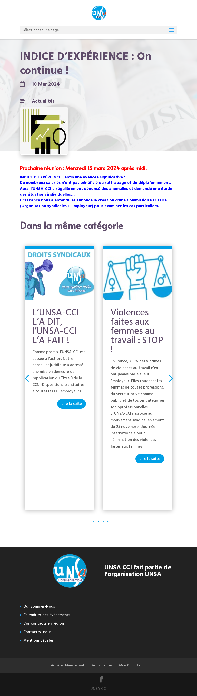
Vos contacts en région (43, 623)
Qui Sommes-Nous (39, 606)
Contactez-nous (37, 632)
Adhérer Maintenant (68, 665)
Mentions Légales (38, 640)
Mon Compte (129, 665)
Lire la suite (71, 403)
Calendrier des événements (46, 615)
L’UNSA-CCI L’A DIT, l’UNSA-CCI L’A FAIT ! (55, 326)
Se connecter (101, 665)
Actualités (43, 101)
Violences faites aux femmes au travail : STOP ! (137, 331)
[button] (170, 378)
